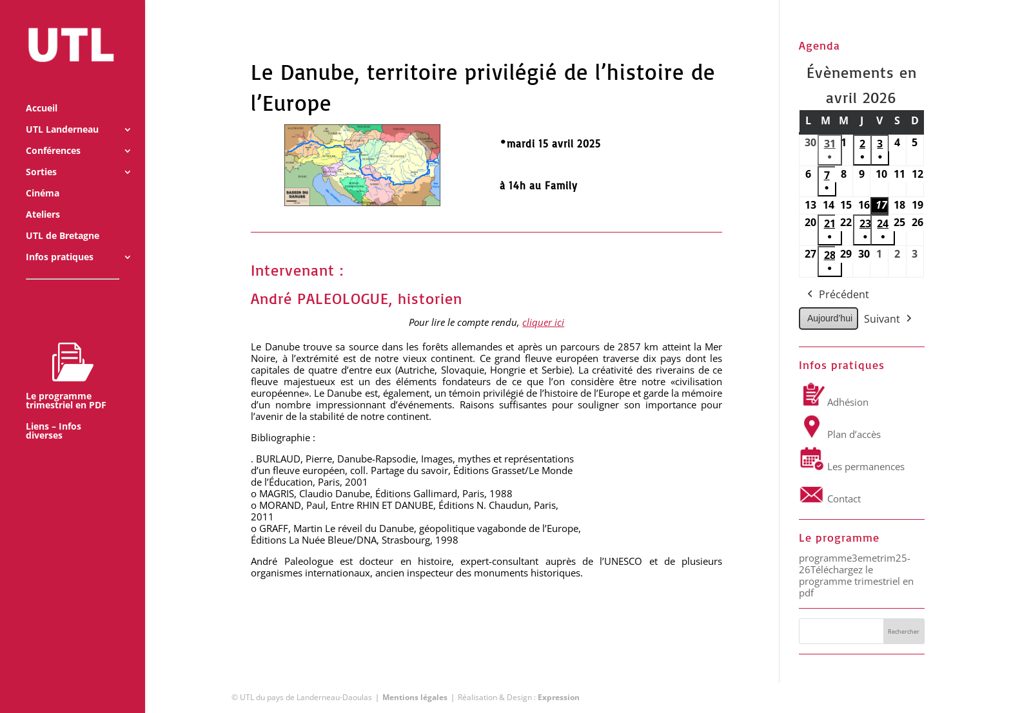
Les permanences (852, 466)
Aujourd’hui (829, 318)
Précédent (837, 295)
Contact (830, 498)
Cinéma (42, 176)
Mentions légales (414, 697)
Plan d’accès (840, 434)
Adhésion (834, 401)
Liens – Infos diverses (53, 414)
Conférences (53, 134)
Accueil (41, 91)
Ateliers (43, 198)
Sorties (41, 155)
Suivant (889, 319)
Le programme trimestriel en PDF (66, 359)
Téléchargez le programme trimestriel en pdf (856, 581)
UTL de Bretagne (62, 219)
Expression (559, 697)
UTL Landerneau (62, 113)
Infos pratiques (59, 240)
